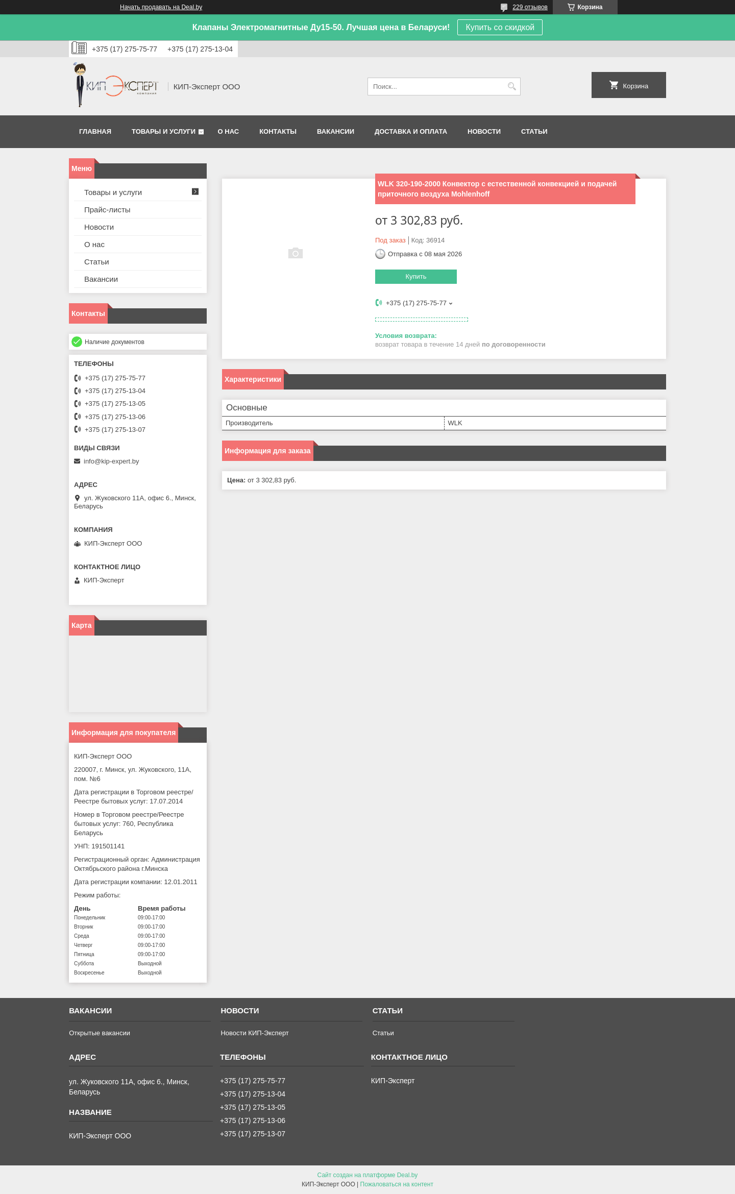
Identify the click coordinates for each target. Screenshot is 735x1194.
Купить (415, 276)
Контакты (278, 131)
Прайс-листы (107, 209)
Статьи (534, 131)
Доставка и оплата (411, 131)
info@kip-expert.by (111, 461)
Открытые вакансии (99, 1033)
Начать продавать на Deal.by (161, 7)
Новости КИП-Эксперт (254, 1033)
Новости (484, 131)
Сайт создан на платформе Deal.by (367, 1175)
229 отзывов (530, 7)
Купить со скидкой (499, 27)
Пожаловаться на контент (396, 1184)
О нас (228, 131)
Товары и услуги (163, 131)
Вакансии (335, 131)
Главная (95, 131)
